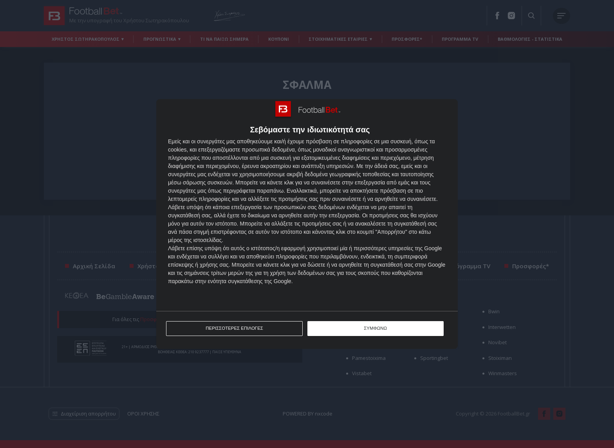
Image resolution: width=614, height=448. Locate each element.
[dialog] (307, 224)
